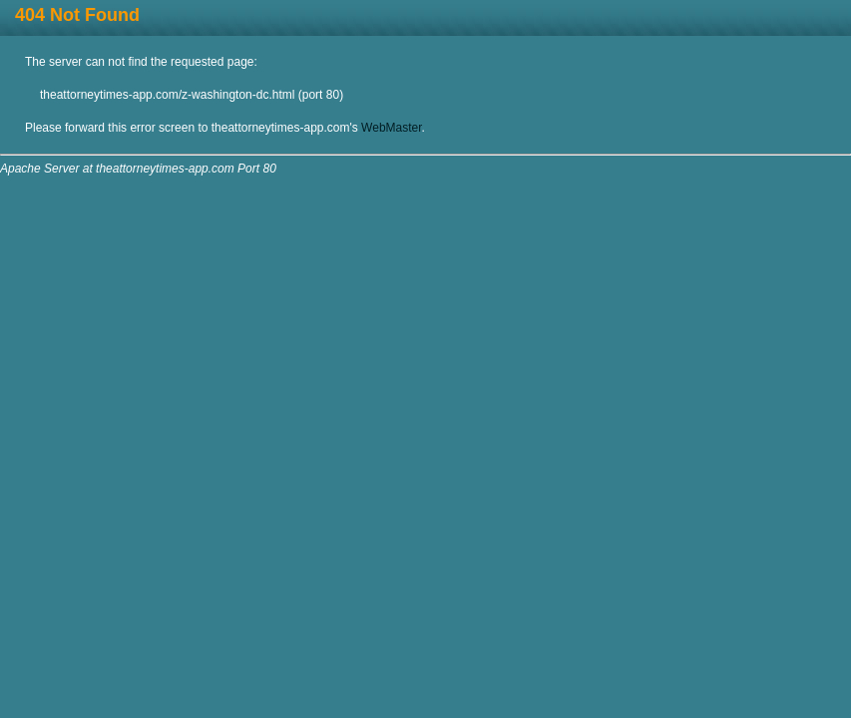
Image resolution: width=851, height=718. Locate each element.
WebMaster (391, 128)
